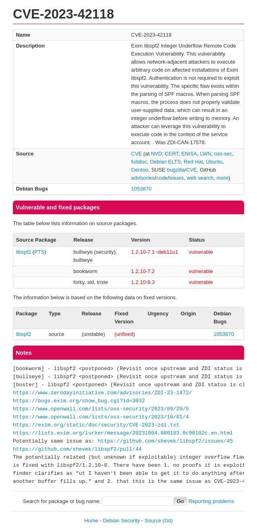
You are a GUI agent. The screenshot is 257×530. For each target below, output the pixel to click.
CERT (171, 154)
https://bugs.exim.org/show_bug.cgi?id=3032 (79, 401)
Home (91, 521)
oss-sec (223, 154)
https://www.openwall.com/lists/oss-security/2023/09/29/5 (101, 409)
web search (200, 178)
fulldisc (139, 162)
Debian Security (121, 521)
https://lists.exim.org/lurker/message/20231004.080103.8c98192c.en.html (123, 433)
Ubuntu (214, 162)
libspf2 (23, 252)
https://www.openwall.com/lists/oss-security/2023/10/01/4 (101, 417)
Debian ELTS (165, 162)
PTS (39, 252)
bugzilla (175, 170)
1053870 (141, 189)
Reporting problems (211, 501)
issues (176, 178)
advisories (143, 178)
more (222, 178)
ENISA (189, 154)
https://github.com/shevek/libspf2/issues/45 (165, 441)
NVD (156, 154)
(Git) (168, 521)
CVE (136, 154)
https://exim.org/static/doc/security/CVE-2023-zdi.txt (96, 425)
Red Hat (193, 162)
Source (153, 521)
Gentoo (140, 170)
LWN (205, 154)
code (162, 178)
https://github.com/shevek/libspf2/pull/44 (77, 449)
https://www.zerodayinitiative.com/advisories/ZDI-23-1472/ (102, 393)
